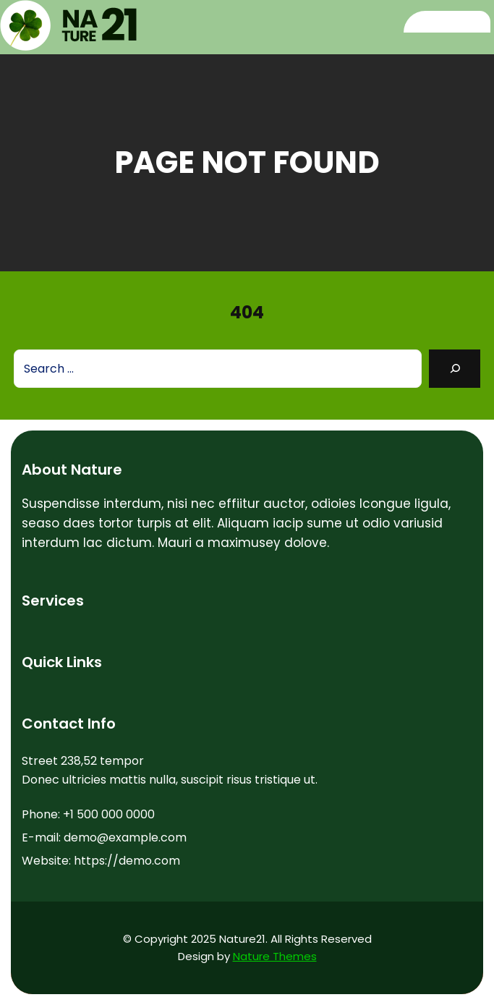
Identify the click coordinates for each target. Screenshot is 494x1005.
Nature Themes (275, 956)
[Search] (454, 368)
